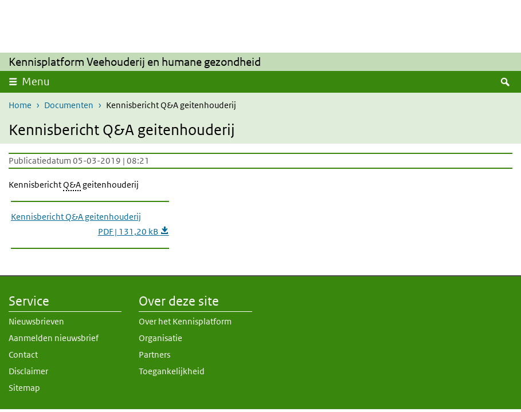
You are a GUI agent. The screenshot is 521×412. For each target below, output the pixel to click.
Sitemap (24, 387)
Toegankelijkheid (172, 371)
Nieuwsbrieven (36, 321)
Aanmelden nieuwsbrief (54, 337)
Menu (36, 81)
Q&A (72, 184)
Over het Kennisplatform (185, 321)
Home (20, 105)
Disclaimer (28, 371)
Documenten (68, 105)
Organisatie (160, 337)
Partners (154, 354)
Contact (23, 354)
